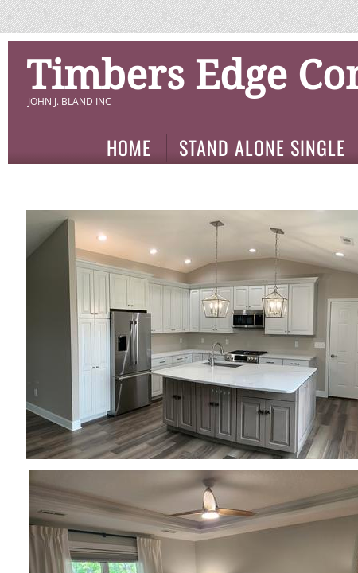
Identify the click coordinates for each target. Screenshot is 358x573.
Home (129, 148)
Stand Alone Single (262, 148)
